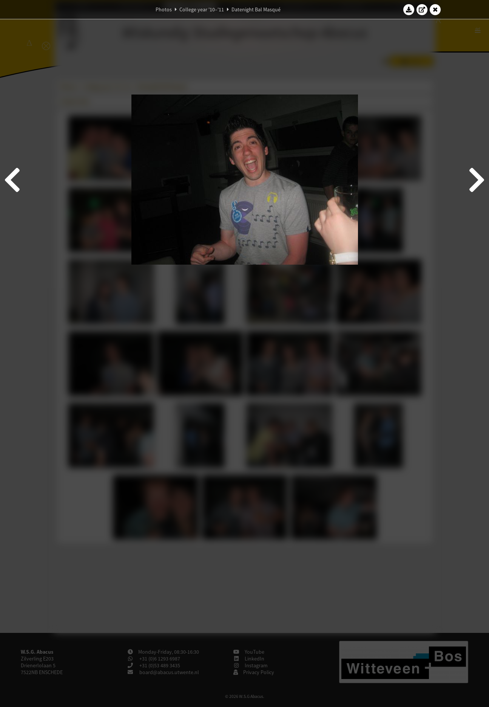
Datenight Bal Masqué (256, 9)
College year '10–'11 (201, 9)
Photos (164, 9)
